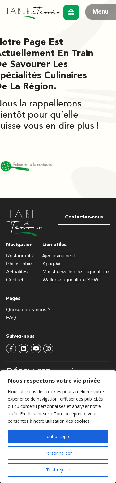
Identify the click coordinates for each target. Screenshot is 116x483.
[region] (58, 426)
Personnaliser (58, 453)
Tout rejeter (58, 470)
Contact (14, 279)
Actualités (17, 271)
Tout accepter (58, 436)
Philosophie (20, 264)
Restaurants (19, 255)
